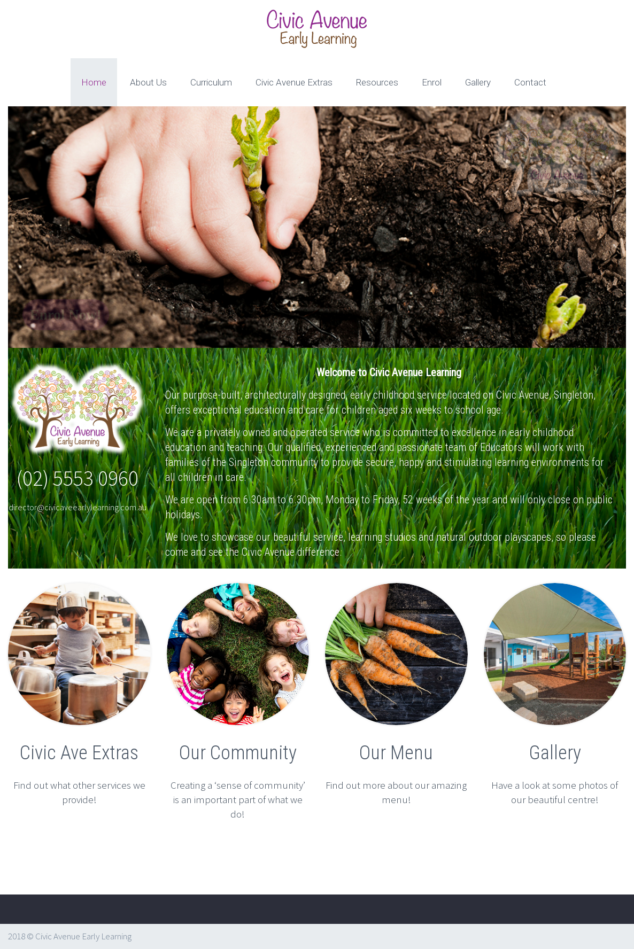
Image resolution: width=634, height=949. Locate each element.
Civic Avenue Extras (294, 82)
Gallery (478, 82)
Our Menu (396, 753)
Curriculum (211, 82)
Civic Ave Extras (79, 753)
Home (93, 82)
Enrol (432, 82)
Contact (530, 82)
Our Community (238, 753)
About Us (148, 82)
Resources (377, 82)
